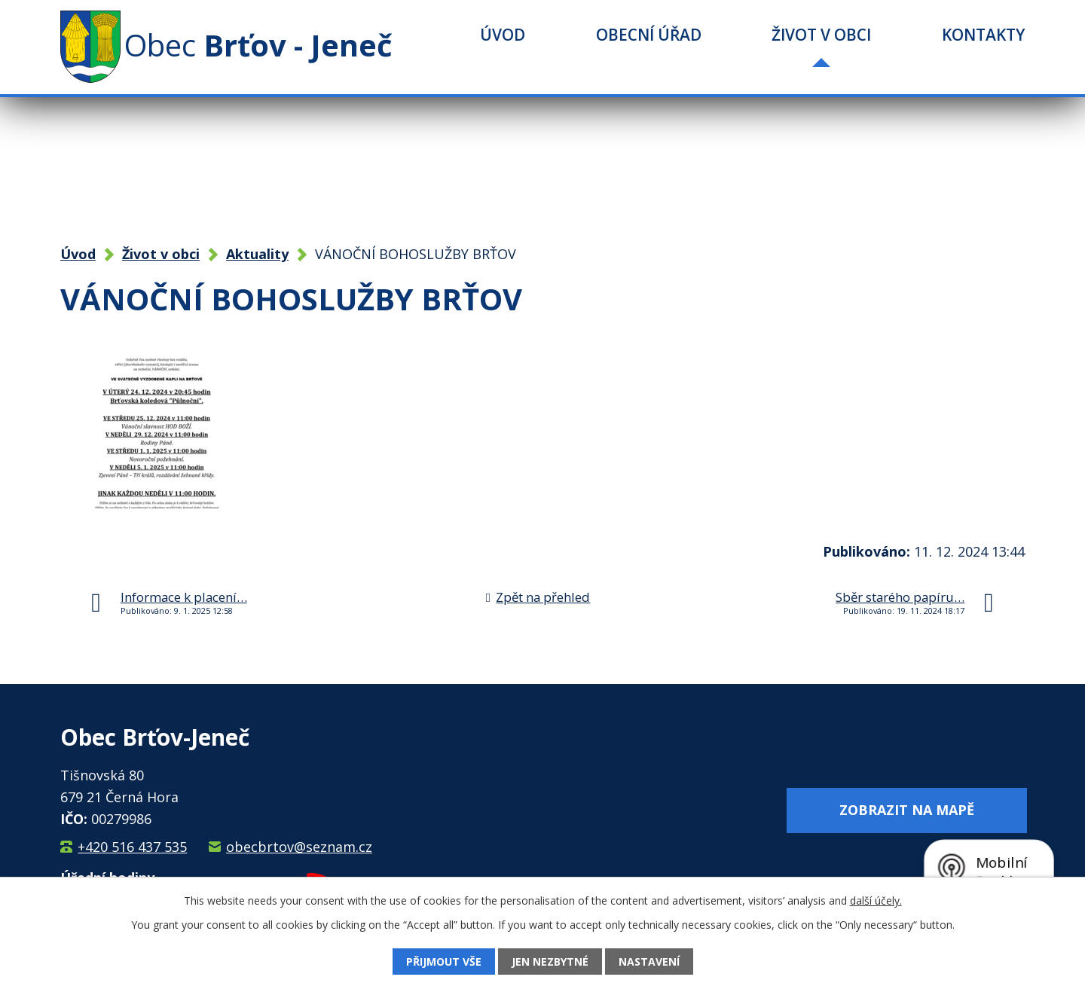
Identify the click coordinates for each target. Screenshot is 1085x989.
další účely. (876, 900)
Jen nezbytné (550, 961)
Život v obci (821, 34)
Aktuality (257, 254)
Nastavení (649, 961)
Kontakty (983, 34)
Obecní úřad (648, 34)
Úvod (502, 34)
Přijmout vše (443, 961)
